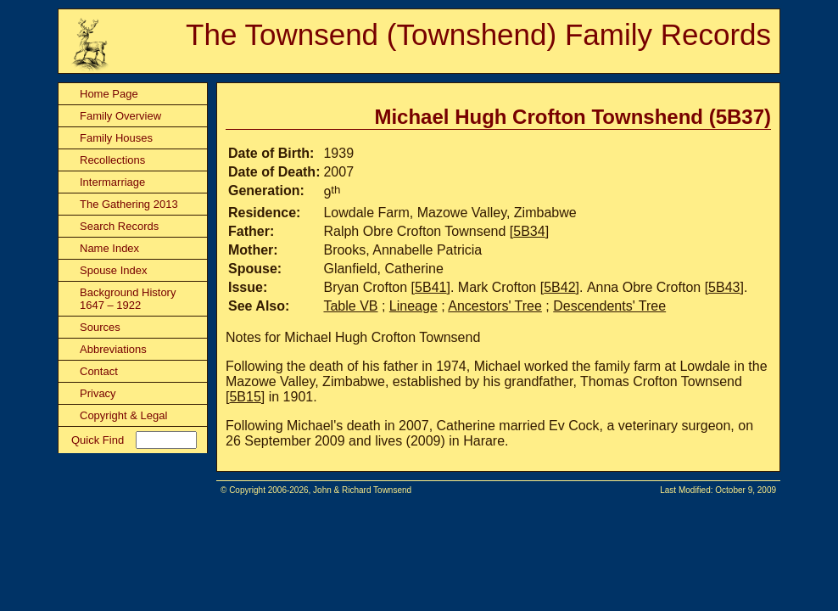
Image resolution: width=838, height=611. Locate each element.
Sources (100, 327)
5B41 (430, 287)
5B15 (244, 397)
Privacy (98, 393)
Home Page (109, 93)
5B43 (724, 287)
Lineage (413, 306)
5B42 (559, 287)
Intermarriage (112, 182)
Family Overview (120, 115)
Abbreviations (113, 349)
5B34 (529, 231)
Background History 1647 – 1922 (128, 298)
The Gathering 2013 (129, 204)
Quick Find (97, 440)
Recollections (112, 160)
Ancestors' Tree (495, 306)
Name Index (109, 248)
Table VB (350, 306)
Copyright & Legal (123, 415)
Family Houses (116, 138)
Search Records (119, 226)
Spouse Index (114, 270)
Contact (99, 371)
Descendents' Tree (609, 306)
